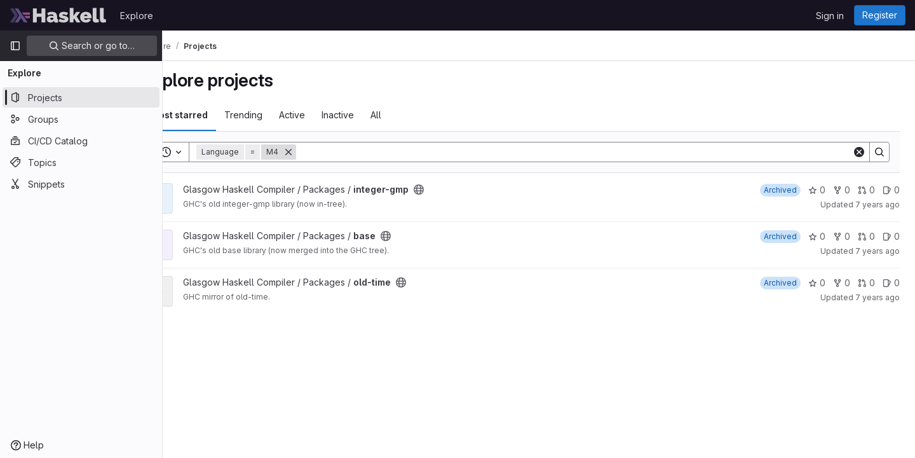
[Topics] (81, 162)
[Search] (592, 152)
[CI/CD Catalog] (81, 140)
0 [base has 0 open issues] (891, 236)
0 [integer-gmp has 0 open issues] (891, 189)
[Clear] (859, 152)
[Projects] (81, 97)
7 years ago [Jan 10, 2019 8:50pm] (877, 204)
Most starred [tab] (214, 114)
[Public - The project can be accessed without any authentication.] (454, 189)
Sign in (830, 15)
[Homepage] (58, 15)
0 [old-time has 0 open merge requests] (866, 282)
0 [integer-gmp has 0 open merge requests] (866, 189)
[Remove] (324, 152)
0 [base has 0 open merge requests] (866, 236)
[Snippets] (81, 184)
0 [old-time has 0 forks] (841, 282)
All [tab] (411, 114)
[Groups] (81, 119)
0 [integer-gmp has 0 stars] (816, 189)
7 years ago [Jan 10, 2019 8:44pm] (877, 297)
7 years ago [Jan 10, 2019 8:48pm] (877, 251)
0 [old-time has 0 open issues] (891, 282)
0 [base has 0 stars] (816, 236)
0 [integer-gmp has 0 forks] (841, 189)
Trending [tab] (279, 114)
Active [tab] (328, 114)
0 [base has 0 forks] (841, 236)
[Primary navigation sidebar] (15, 46)
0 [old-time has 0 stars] (816, 282)
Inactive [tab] (373, 114)
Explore (136, 15)
